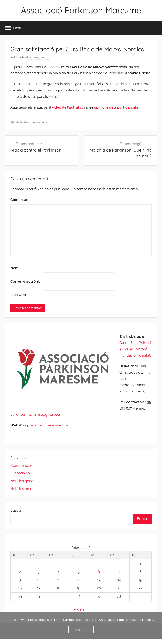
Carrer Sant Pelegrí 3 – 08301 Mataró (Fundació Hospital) (135, 349)
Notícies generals (24, 481)
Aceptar (81, 629)
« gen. (79, 609)
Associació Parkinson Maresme (81, 10)
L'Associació (39, 122)
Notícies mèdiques (25, 489)
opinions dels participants (116, 107)
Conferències (21, 465)
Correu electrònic (25, 281)
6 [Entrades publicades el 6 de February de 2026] (99, 572)
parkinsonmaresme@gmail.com (36, 414)
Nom (14, 268)
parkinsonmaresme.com (49, 425)
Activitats (22, 122)
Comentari (20, 200)
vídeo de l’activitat (67, 107)
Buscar (16, 510)
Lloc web (18, 295)
